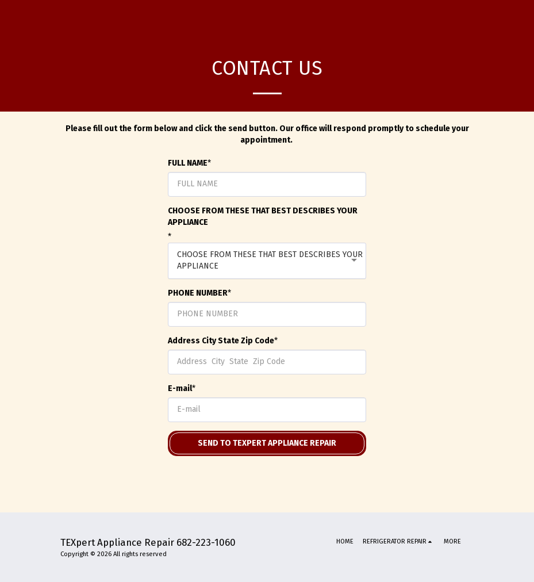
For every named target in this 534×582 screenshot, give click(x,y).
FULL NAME (188, 163)
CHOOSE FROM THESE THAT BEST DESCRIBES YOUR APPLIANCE (263, 216)
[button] (399, 541)
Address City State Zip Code (221, 341)
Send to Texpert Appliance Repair (267, 443)
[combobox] (267, 261)
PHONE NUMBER (198, 293)
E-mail (180, 388)
